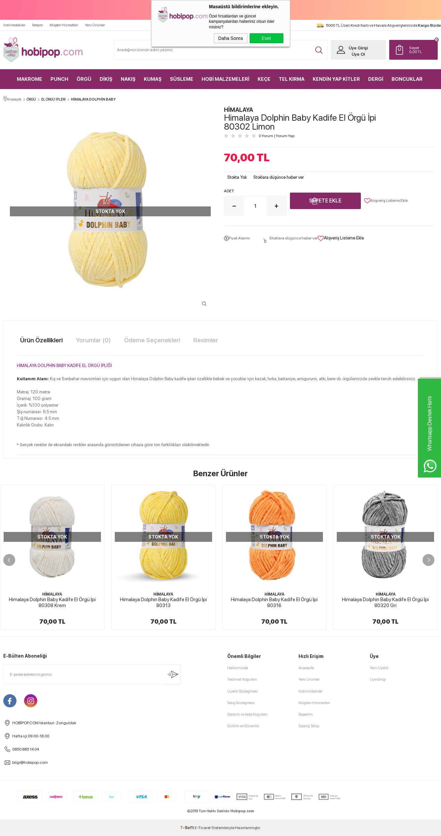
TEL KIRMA (291, 79)
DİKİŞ (106, 79)
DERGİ (375, 79)
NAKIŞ (128, 79)
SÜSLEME (181, 79)
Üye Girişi (358, 48)
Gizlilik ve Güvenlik (243, 726)
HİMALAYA (52, 594)
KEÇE (264, 79)
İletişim (37, 25)
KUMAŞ (153, 79)
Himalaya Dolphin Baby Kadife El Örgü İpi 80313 (163, 602)
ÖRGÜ (84, 79)
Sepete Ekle (325, 201)
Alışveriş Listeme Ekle (386, 200)
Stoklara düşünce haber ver (278, 177)
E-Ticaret (203, 827)
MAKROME (29, 79)
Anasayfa (306, 668)
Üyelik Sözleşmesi (242, 691)
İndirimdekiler (14, 25)
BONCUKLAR (407, 79)
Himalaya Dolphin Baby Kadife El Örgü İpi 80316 (274, 602)
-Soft (187, 827)
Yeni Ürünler (95, 25)
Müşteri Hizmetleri (63, 25)
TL (421, 50)
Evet (266, 38)
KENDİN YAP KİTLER (336, 79)
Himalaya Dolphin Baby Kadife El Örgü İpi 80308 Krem (52, 602)
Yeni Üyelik (379, 668)
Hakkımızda (237, 668)
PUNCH (59, 79)
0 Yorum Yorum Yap (277, 136)
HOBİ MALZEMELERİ (225, 79)
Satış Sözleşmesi (241, 702)
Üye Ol (358, 54)
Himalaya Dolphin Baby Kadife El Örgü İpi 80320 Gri (385, 602)
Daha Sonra (230, 38)
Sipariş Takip (309, 726)
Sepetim (306, 714)
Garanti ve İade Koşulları (247, 714)
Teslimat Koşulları (242, 679)
